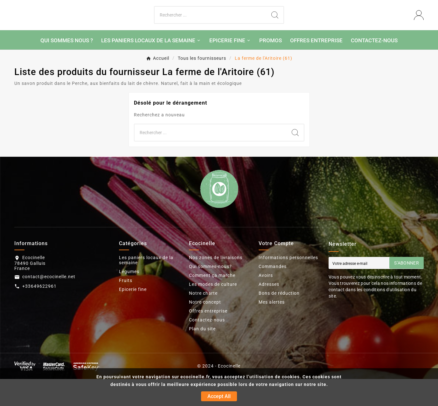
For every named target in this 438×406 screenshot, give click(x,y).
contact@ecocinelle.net (48, 303)
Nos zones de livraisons (215, 284)
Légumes (129, 298)
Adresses (269, 311)
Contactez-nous (207, 346)
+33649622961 (39, 313)
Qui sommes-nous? (210, 293)
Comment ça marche (212, 302)
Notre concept (205, 329)
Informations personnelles (288, 284)
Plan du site (202, 355)
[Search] (274, 28)
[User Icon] (419, 29)
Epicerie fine (133, 316)
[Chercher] (210, 28)
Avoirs (266, 302)
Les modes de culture (213, 311)
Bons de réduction (279, 320)
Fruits (125, 307)
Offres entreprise (208, 338)
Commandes (273, 293)
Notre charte (203, 320)
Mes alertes (272, 329)
